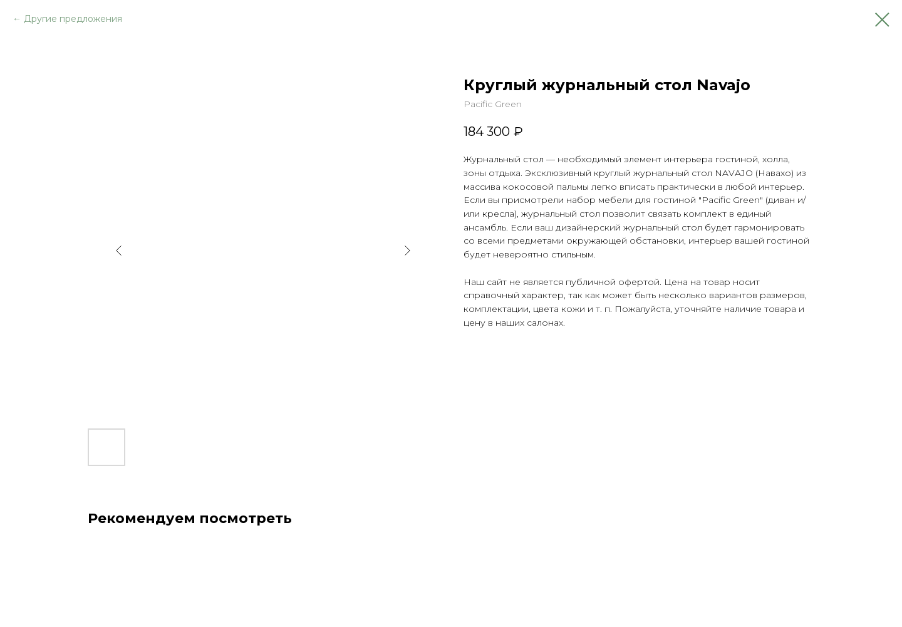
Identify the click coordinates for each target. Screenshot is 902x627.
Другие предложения (73, 18)
